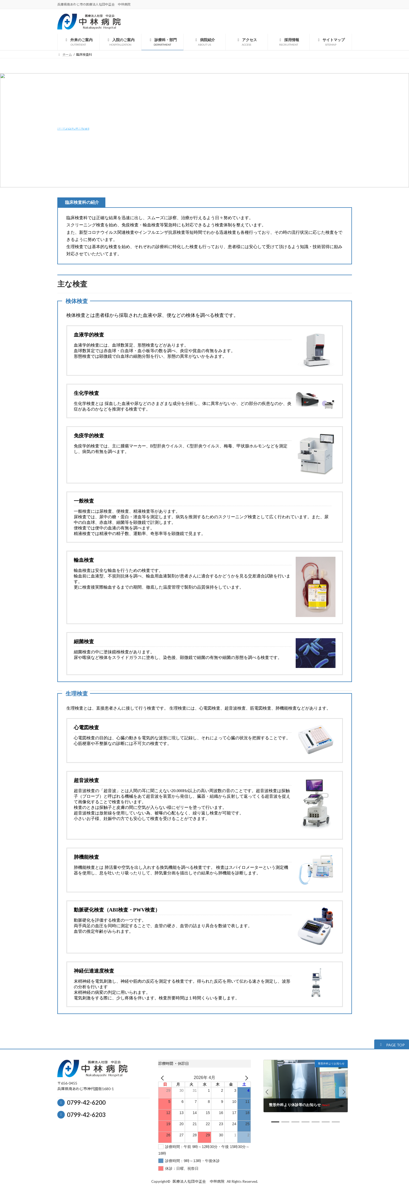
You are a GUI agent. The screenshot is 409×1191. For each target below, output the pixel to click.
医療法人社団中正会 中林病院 (199, 1181)
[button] (391, 1044)
